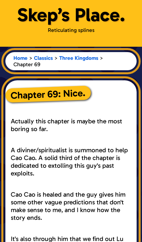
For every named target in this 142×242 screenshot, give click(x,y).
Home (20, 58)
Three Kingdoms (78, 58)
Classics (43, 58)
